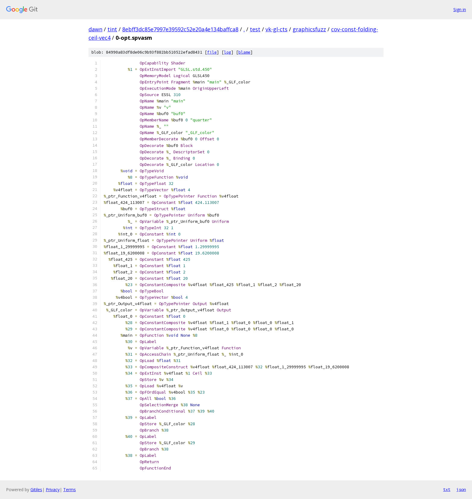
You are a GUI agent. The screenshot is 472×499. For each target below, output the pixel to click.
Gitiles (36, 489)
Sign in (459, 9)
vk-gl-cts (276, 29)
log (227, 52)
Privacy (53, 489)
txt (446, 489)
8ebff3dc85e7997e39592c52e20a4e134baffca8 (180, 29)
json (461, 489)
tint (112, 29)
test (255, 29)
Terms (69, 489)
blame (244, 52)
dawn (95, 29)
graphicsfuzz (309, 29)
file (212, 52)
